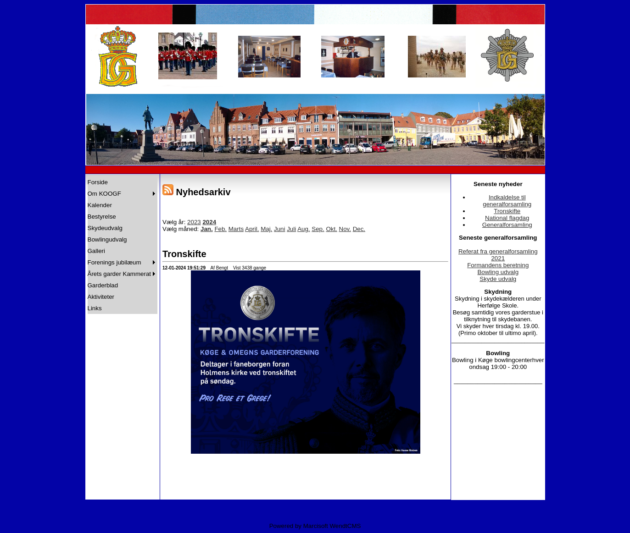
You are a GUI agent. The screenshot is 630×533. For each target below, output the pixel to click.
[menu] (123, 245)
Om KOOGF (104, 193)
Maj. (266, 228)
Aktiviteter (101, 296)
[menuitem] (123, 182)
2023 (194, 222)
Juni (279, 228)
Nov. (345, 228)
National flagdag (507, 217)
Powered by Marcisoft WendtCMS (315, 525)
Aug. (303, 228)
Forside (98, 182)
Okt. (331, 228)
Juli (291, 228)
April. (252, 228)
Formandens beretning (498, 265)
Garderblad (103, 285)
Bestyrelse (102, 216)
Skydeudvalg (105, 228)
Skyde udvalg (497, 278)
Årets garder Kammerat (119, 273)
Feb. (220, 228)
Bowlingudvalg (107, 239)
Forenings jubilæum (114, 262)
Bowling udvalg (497, 272)
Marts (236, 228)
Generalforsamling (507, 224)
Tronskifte (507, 211)
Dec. (359, 228)
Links (95, 308)
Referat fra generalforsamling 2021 (498, 255)
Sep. (318, 228)
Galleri (97, 250)
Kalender (100, 205)
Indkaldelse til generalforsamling (507, 201)
